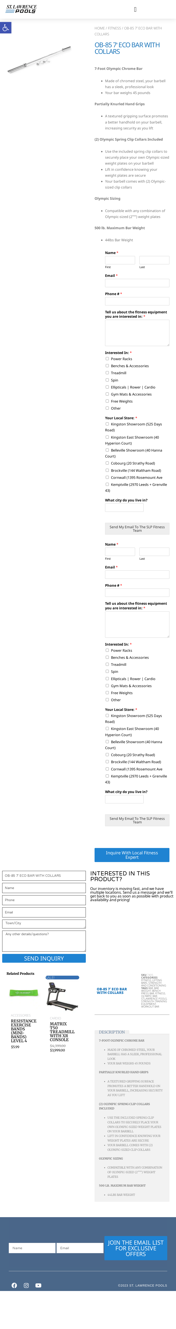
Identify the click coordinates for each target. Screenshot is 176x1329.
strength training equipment (154, 1002)
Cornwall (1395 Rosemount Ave (136, 477)
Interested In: (118, 352)
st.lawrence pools (154, 998)
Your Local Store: (121, 418)
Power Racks (121, 358)
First (108, 267)
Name (111, 253)
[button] (135, 9)
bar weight (150, 989)
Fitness (114, 28)
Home (100, 28)
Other (116, 408)
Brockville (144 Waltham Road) (136, 470)
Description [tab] (112, 1032)
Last (142, 267)
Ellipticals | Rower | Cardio (133, 387)
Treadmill (118, 372)
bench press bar (151, 992)
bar (150, 988)
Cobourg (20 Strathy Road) (133, 463)
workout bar (150, 1006)
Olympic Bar (149, 996)
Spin (114, 380)
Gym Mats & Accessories (131, 394)
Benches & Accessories (130, 365)
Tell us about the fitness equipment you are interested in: (136, 314)
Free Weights (122, 401)
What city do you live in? (126, 500)
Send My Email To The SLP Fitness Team (137, 529)
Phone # (113, 294)
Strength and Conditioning (153, 984)
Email (111, 275)
